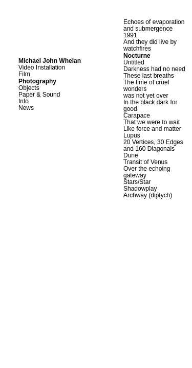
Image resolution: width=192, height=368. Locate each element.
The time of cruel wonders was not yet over (146, 89)
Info (23, 101)
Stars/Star (137, 182)
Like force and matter (152, 128)
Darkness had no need (154, 69)
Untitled (133, 62)
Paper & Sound (39, 94)
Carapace (136, 115)
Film (24, 74)
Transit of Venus (145, 162)
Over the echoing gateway (146, 172)
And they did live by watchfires (150, 45)
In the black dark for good (150, 105)
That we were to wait (151, 122)
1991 (130, 35)
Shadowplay (140, 188)
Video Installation (41, 67)
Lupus (131, 135)
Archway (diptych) (147, 195)
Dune (130, 155)
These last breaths (148, 75)
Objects (28, 87)
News (26, 107)
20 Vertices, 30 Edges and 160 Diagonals (153, 145)
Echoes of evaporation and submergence (153, 25)
